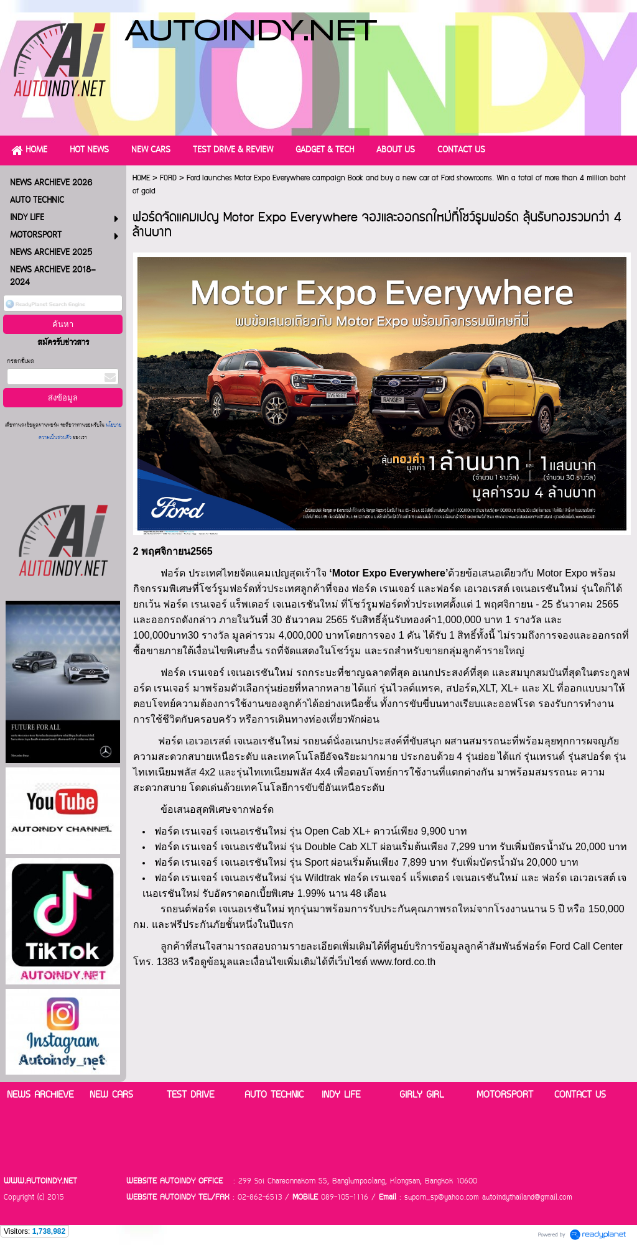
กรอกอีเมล (20, 362)
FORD (168, 178)
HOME (141, 178)
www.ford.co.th (402, 961)
